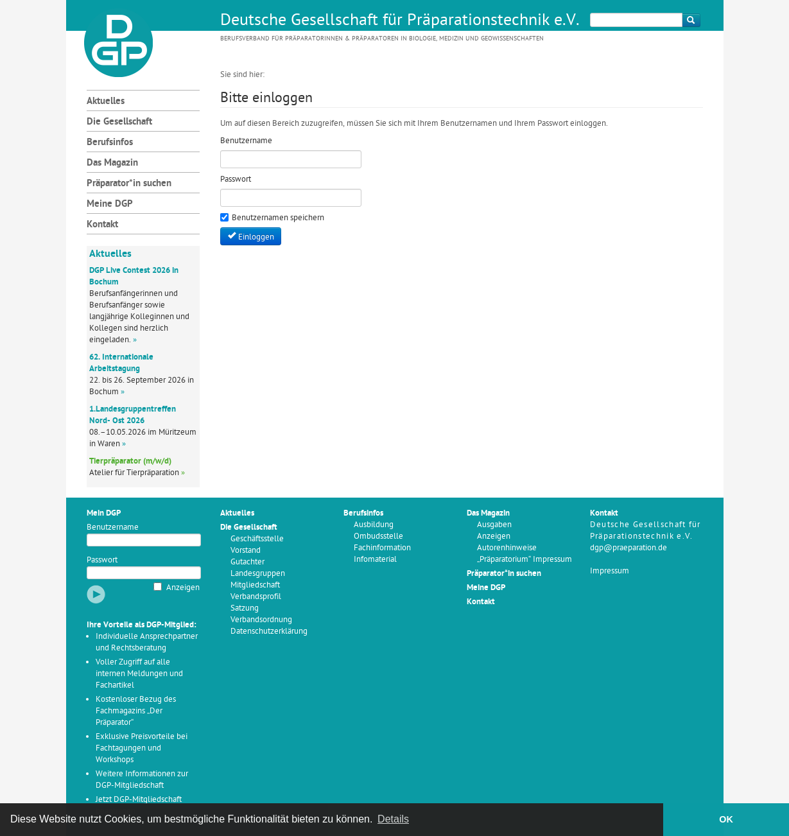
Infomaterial (375, 559)
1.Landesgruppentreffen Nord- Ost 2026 (132, 415)
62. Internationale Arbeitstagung (121, 363)
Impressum (609, 571)
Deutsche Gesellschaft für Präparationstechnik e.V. (400, 21)
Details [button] (393, 819)
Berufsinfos (110, 143)
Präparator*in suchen (129, 184)
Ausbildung (374, 524)
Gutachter (247, 562)
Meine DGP (110, 204)
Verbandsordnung (261, 619)
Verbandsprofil (255, 596)
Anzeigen (183, 587)
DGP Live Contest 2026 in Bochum (133, 276)
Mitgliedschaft (255, 585)
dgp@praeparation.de (628, 548)
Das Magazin (112, 163)
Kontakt (102, 225)
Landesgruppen (257, 573)
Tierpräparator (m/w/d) (130, 461)
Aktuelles (106, 102)
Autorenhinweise (507, 548)
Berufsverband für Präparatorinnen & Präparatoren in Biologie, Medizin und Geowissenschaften (382, 39)
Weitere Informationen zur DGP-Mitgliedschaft (142, 780)
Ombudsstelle (378, 536)
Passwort (102, 560)
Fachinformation (382, 548)
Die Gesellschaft (119, 122)
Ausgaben (494, 524)
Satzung (244, 608)
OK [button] (726, 819)
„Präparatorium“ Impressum (524, 559)
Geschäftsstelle (257, 539)
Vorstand (245, 550)
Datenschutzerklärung (269, 631)
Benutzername (113, 527)
